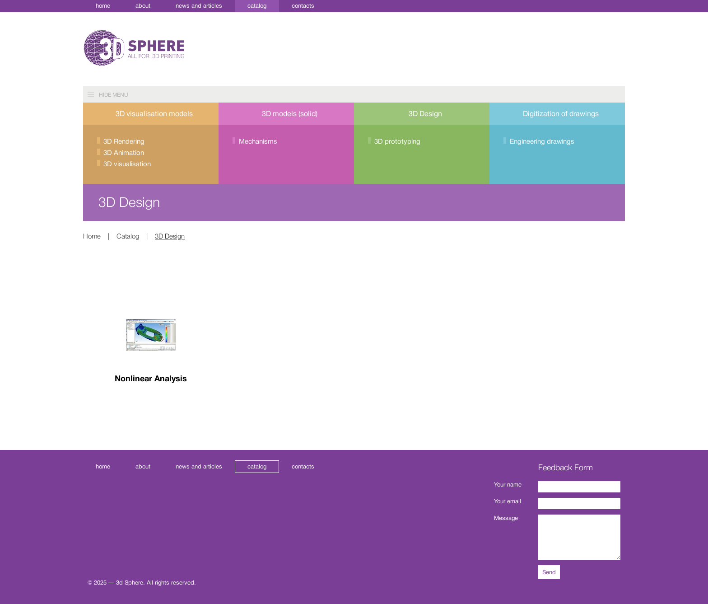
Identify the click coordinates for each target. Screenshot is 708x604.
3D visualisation (127, 164)
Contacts (303, 5)
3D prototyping (397, 141)
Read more (151, 410)
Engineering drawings (542, 141)
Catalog (256, 5)
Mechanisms (258, 141)
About (142, 5)
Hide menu (113, 95)
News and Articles (199, 5)
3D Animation (123, 153)
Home (103, 5)
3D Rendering (123, 141)
